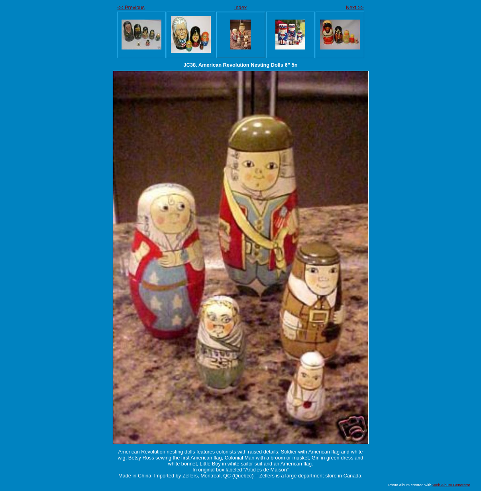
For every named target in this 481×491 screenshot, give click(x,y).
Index (240, 7)
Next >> (355, 7)
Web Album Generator (451, 485)
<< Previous (131, 7)
